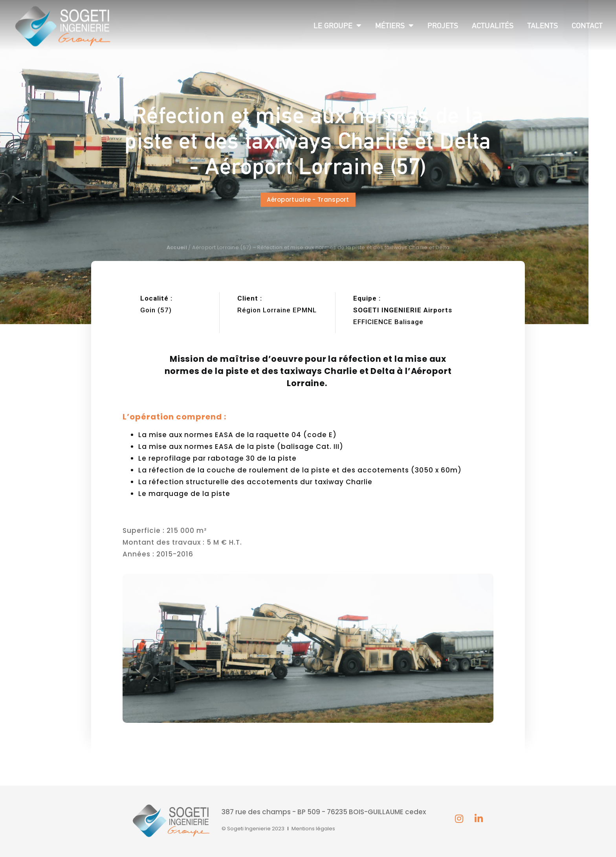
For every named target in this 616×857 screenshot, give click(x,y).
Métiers (394, 25)
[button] (308, 200)
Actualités (492, 25)
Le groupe (337, 25)
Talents (542, 25)
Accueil (177, 247)
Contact (587, 25)
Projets (442, 25)
